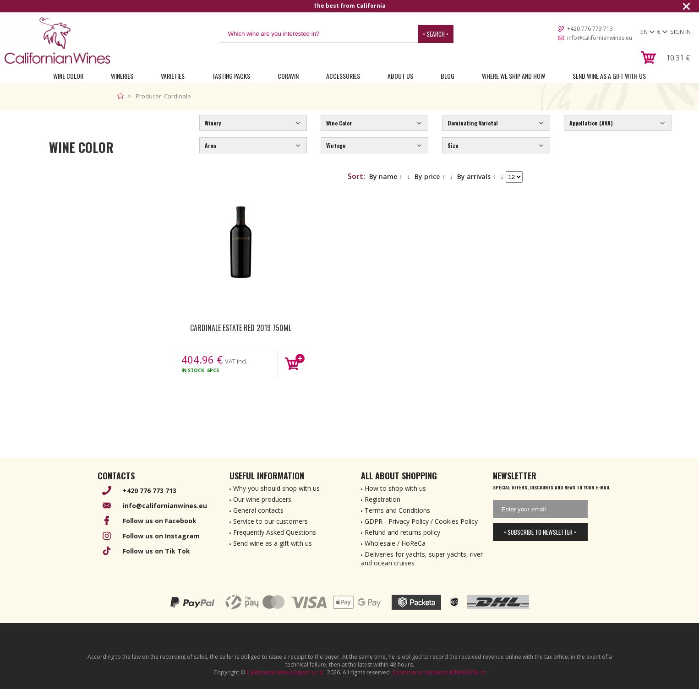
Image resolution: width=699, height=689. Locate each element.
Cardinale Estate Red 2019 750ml (240, 327)
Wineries (122, 76)
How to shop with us (395, 488)
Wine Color (68, 76)
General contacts (258, 510)
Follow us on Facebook (160, 520)
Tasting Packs (231, 76)
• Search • (435, 33)
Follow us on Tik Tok (156, 551)
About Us (400, 76)
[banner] (57, 40)
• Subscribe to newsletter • (540, 532)
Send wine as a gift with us (609, 76)
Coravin (288, 76)
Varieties (173, 76)
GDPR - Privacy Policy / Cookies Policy (421, 521)
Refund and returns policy (402, 532)
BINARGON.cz (468, 672)
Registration (382, 499)
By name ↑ (385, 176)
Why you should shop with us (276, 488)
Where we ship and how (513, 76)
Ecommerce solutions (420, 672)
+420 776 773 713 (590, 29)
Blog (447, 76)
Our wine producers (262, 499)
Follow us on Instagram (161, 536)
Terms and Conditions (397, 510)
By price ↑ (430, 176)
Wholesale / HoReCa (395, 543)
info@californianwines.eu (599, 38)
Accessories (343, 76)
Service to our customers (270, 521)
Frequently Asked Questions (274, 532)
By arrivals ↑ (476, 176)
